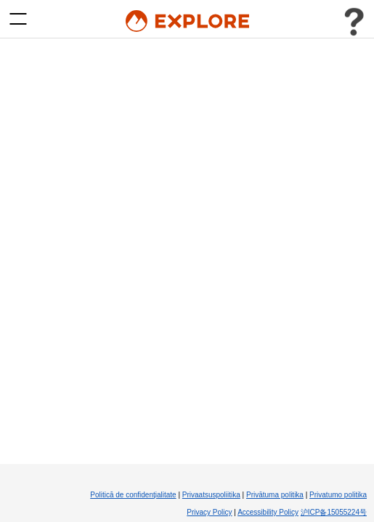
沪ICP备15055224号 (334, 512)
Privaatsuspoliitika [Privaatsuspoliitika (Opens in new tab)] (211, 495)
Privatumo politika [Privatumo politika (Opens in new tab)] (338, 495)
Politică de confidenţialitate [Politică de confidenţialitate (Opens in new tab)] (133, 495)
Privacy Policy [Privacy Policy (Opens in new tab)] (209, 512)
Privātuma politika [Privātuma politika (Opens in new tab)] (275, 495)
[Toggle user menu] (354, 21)
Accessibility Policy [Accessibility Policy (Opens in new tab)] (267, 512)
